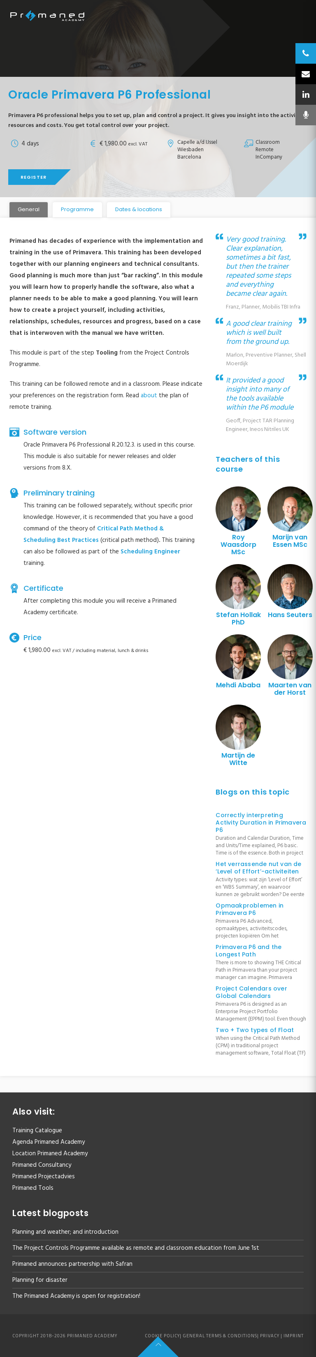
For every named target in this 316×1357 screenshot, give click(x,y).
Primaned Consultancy (41, 1165)
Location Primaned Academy (50, 1154)
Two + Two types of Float (255, 1030)
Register (33, 177)
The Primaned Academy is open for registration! (76, 1296)
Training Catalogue (37, 1131)
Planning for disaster (39, 1280)
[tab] (28, 209)
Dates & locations (138, 209)
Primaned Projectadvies (43, 1177)
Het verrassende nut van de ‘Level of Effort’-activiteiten (258, 867)
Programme (77, 209)
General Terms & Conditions (220, 1335)
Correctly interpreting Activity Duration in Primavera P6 (261, 822)
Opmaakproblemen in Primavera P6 (249, 909)
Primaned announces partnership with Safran (72, 1264)
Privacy (269, 1335)
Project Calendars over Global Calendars (251, 992)
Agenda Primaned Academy (48, 1142)
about (149, 396)
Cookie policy (162, 1335)
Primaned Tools (32, 1188)
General (29, 209)
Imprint (293, 1335)
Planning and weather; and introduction (65, 1232)
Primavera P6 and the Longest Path (248, 950)
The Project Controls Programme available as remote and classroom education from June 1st (135, 1248)
